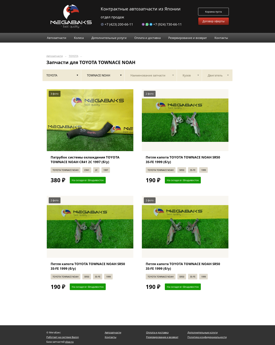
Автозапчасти (54, 56)
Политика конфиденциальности (207, 337)
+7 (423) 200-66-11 (117, 24)
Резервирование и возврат (162, 337)
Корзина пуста (213, 11)
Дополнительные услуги (202, 332)
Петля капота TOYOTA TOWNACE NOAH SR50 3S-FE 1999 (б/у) (183, 159)
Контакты (110, 337)
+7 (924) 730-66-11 (162, 24)
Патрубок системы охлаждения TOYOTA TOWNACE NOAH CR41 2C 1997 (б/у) (85, 159)
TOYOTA (73, 56)
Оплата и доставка (157, 332)
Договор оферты (214, 21)
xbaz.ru (69, 341)
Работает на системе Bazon (62, 337)
